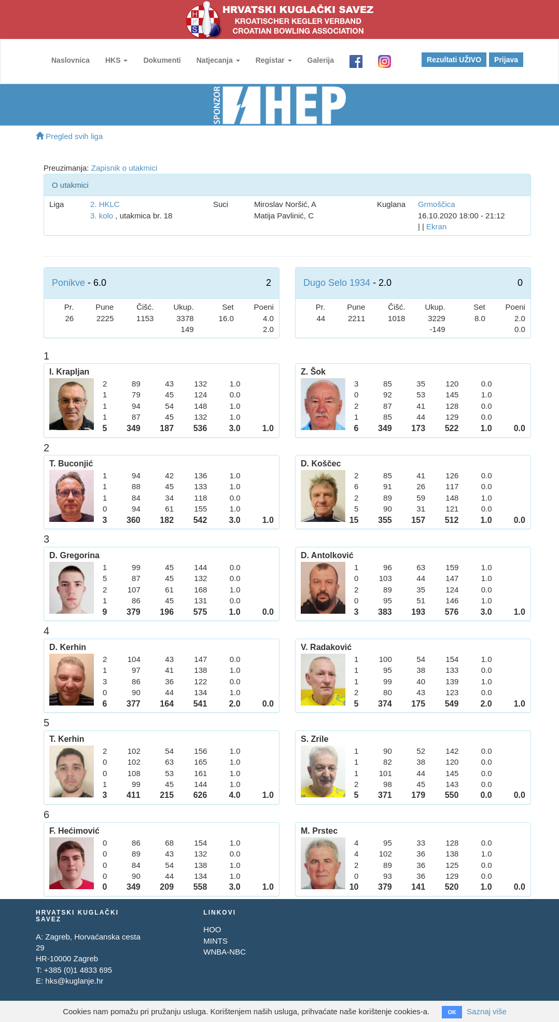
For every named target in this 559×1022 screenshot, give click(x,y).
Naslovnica (70, 60)
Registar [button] (274, 60)
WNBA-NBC (224, 951)
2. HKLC (105, 204)
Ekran (436, 226)
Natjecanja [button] (218, 60)
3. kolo (101, 215)
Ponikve (68, 283)
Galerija (321, 60)
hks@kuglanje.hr (74, 980)
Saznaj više (487, 1011)
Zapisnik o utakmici (124, 167)
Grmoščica (436, 204)
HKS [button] (116, 60)
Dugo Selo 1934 (336, 283)
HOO (212, 929)
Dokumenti (161, 60)
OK (452, 1012)
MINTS (215, 940)
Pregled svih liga (69, 136)
